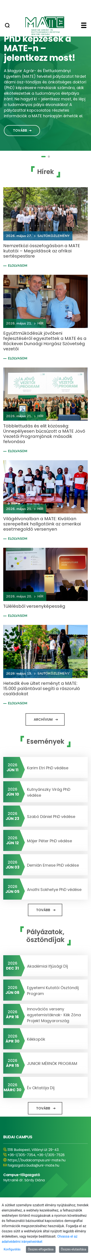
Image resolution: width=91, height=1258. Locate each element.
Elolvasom (17, 265)
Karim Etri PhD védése (47, 768)
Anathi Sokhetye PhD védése (54, 889)
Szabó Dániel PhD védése (51, 816)
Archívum (43, 719)
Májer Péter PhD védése (49, 841)
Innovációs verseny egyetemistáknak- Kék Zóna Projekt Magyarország (54, 1014)
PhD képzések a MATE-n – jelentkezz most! (39, 48)
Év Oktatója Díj (40, 1088)
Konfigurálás (12, 1249)
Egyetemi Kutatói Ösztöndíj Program (53, 990)
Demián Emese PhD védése (53, 865)
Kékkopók (36, 1039)
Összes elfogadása (41, 1249)
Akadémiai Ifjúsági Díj (47, 966)
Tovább (20, 130)
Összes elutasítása (73, 1249)
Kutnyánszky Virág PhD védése (48, 792)
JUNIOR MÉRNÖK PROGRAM (52, 1063)
